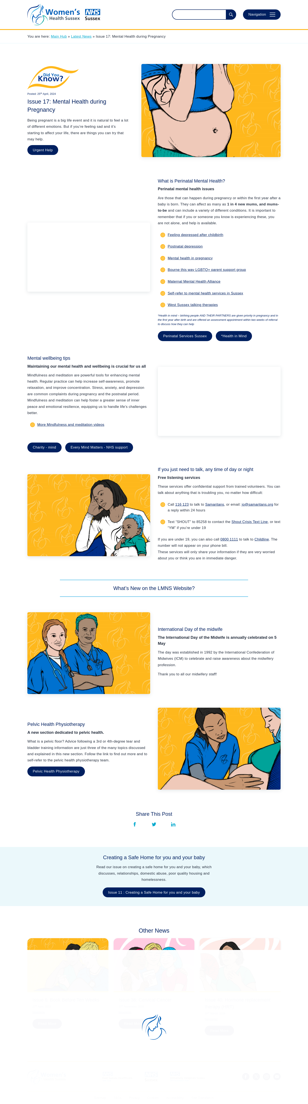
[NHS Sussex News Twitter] (256, 1076)
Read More (47, 1024)
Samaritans (214, 504)
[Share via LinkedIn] (173, 824)
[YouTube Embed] (88, 257)
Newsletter (39, 1012)
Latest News (81, 36)
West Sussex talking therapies (193, 305)
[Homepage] (63, 14)
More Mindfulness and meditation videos (70, 425)
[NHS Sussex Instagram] (266, 1076)
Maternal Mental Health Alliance (194, 281)
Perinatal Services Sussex (185, 336)
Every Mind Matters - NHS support (99, 447)
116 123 (182, 504)
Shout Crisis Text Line (249, 522)
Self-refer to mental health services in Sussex (205, 293)
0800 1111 (229, 539)
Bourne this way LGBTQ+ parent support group (207, 270)
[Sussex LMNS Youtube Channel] (277, 1076)
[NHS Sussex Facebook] (245, 1076)
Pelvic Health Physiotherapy (56, 771)
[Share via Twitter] (154, 824)
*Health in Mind (234, 336)
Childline (262, 539)
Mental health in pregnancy (190, 258)
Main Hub (59, 36)
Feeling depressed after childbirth (195, 235)
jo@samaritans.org (257, 504)
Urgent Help (43, 150)
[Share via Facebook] (135, 824)
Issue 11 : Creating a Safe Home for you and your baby (154, 892)
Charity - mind (44, 447)
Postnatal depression (185, 246)
